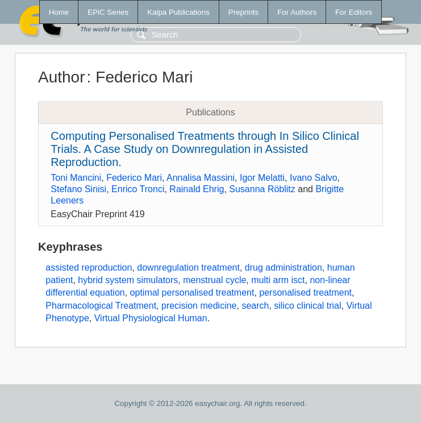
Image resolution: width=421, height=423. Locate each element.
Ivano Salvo (313, 178)
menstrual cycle (214, 280)
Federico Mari (134, 178)
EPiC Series (107, 12)
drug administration (283, 267)
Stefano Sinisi (78, 189)
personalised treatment (305, 292)
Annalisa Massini (200, 178)
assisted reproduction (88, 267)
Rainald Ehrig (196, 189)
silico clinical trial (307, 305)
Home (59, 12)
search (255, 305)
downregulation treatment (188, 267)
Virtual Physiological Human (150, 318)
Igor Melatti (262, 178)
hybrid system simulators (128, 280)
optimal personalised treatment (192, 292)
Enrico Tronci (137, 189)
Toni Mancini (76, 178)
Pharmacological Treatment (100, 305)
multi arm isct (278, 280)
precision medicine (199, 305)
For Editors (353, 12)
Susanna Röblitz (262, 189)
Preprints (243, 12)
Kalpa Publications (178, 12)
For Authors (296, 12)
